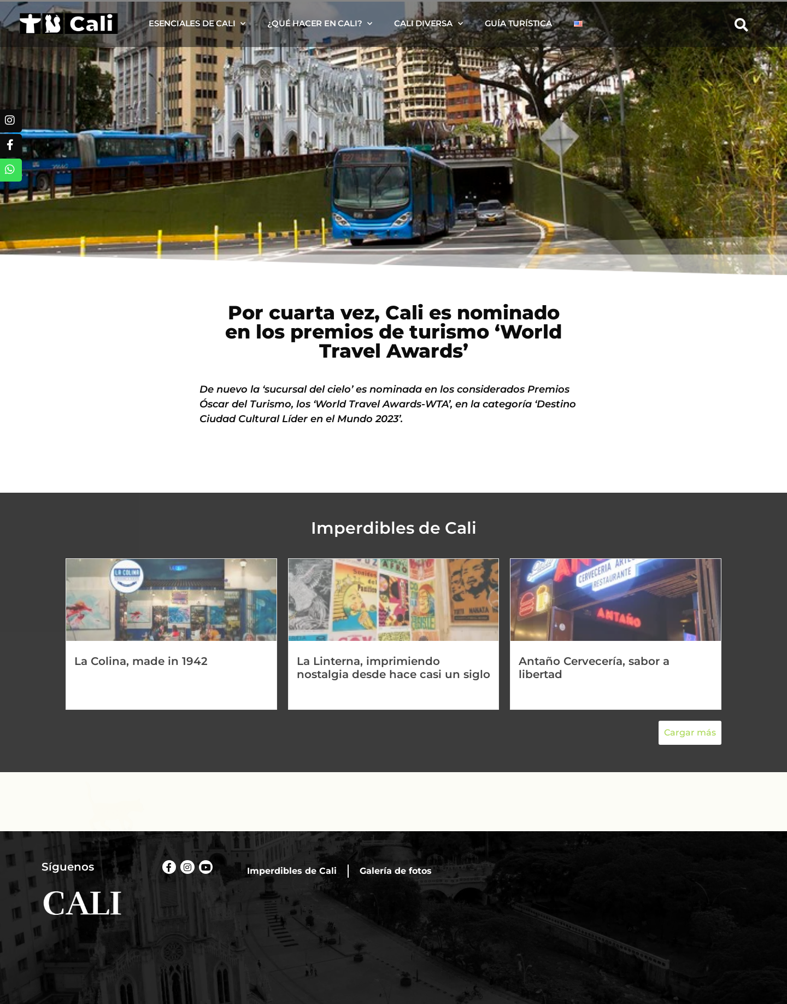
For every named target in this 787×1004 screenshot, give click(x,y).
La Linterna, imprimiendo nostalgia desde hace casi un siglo (393, 668)
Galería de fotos (396, 871)
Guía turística (518, 23)
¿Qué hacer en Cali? (319, 23)
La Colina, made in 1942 (141, 661)
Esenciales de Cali (197, 23)
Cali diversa (428, 23)
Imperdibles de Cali (292, 871)
